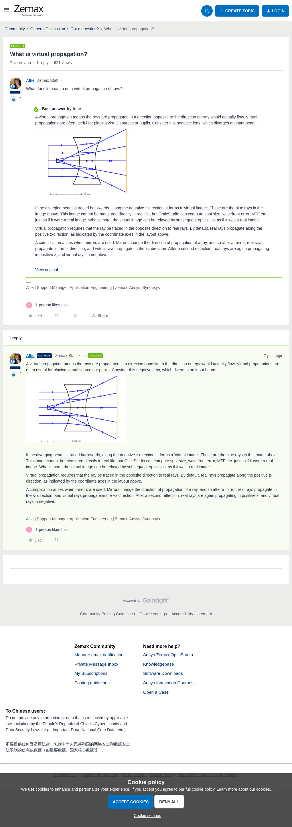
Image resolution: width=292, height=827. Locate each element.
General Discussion (47, 29)
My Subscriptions (91, 674)
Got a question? (84, 29)
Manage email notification (100, 655)
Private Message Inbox (97, 664)
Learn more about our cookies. (244, 789)
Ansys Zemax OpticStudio (169, 655)
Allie (30, 80)
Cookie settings (153, 614)
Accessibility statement (191, 614)
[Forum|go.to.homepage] (29, 11)
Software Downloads (164, 674)
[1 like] (47, 305)
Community (15, 29)
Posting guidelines (93, 684)
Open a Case (156, 693)
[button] (6, 11)
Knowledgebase (159, 664)
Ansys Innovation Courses (169, 684)
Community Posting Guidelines (107, 614)
